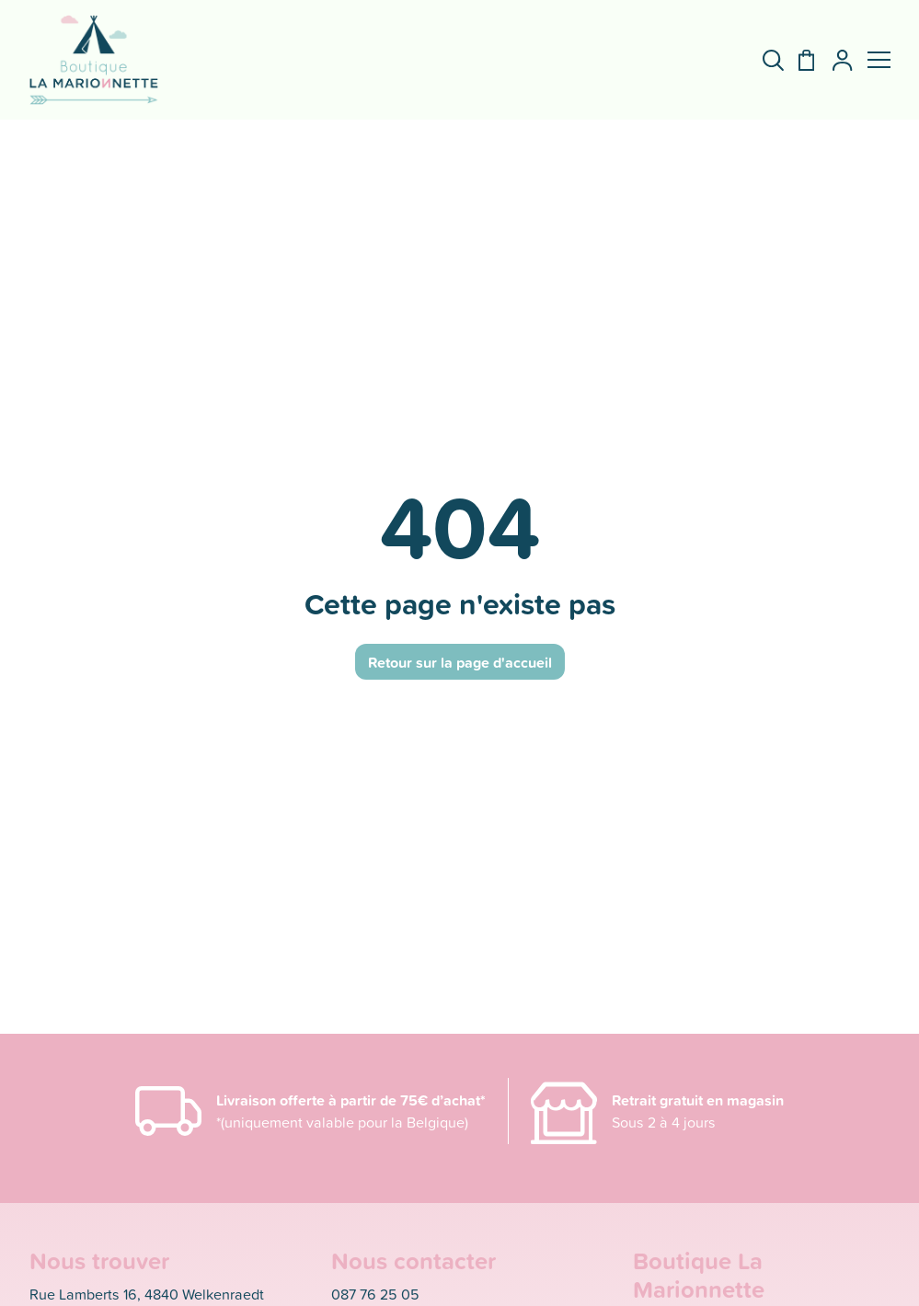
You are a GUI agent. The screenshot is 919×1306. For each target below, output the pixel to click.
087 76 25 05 (375, 1294)
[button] (878, 60)
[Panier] (799, 60)
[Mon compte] (835, 60)
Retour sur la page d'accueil (460, 662)
